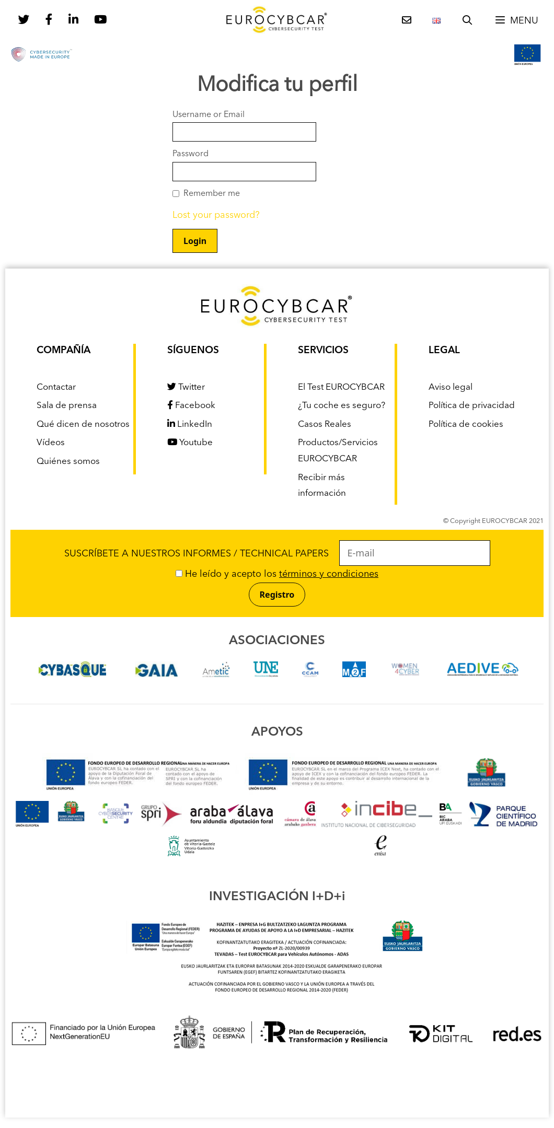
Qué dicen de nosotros (83, 424)
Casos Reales (324, 424)
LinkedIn (189, 424)
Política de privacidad (472, 405)
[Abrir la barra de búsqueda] (467, 21)
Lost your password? (216, 215)
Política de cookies (466, 424)
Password (190, 154)
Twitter (186, 387)
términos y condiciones (328, 574)
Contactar (56, 387)
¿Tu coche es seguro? (341, 405)
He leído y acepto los (277, 574)
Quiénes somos (68, 461)
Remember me (211, 194)
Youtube (190, 442)
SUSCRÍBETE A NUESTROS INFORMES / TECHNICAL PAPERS (277, 554)
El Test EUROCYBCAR (341, 387)
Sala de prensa (67, 405)
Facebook (191, 405)
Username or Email (208, 115)
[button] (516, 21)
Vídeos (51, 442)
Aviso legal (450, 387)
